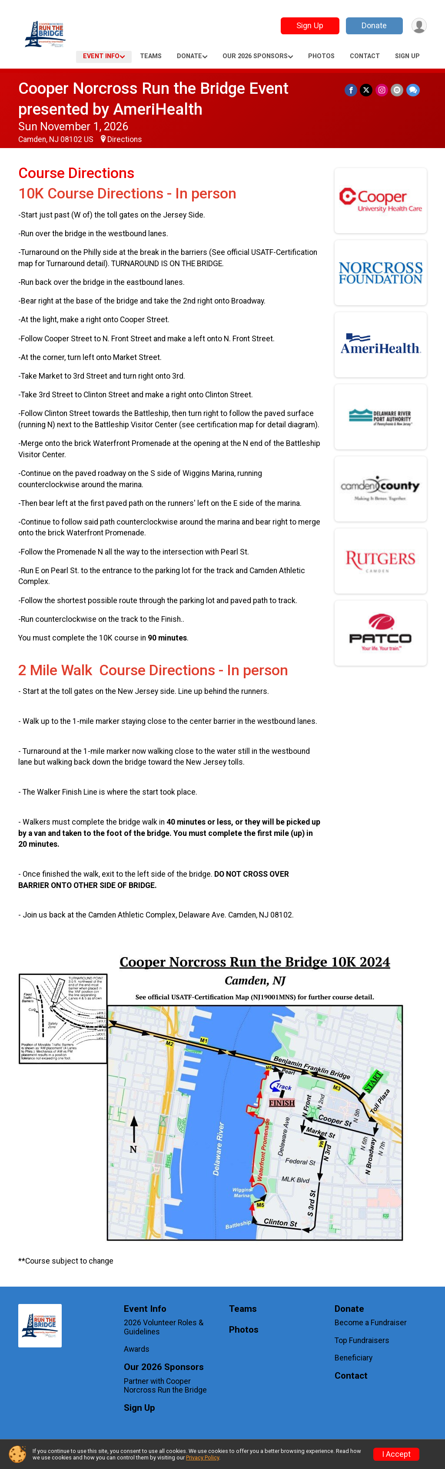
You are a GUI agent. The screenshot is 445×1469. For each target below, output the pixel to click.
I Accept (396, 1454)
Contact (365, 56)
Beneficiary (353, 1357)
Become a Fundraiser (371, 1322)
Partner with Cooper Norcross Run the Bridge (165, 1385)
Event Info (101, 56)
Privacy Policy (202, 1457)
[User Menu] (419, 26)
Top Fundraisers (362, 1340)
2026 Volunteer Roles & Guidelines (163, 1327)
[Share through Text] (413, 90)
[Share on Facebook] (351, 90)
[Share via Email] (397, 90)
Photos (321, 56)
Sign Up (309, 25)
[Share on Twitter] (367, 90)
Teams (151, 56)
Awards (136, 1349)
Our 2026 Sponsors (255, 56)
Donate (373, 25)
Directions (124, 139)
